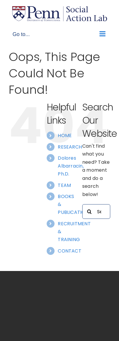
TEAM (64, 185)
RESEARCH (70, 147)
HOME (65, 135)
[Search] (89, 211)
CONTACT (69, 251)
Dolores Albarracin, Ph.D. (71, 166)
